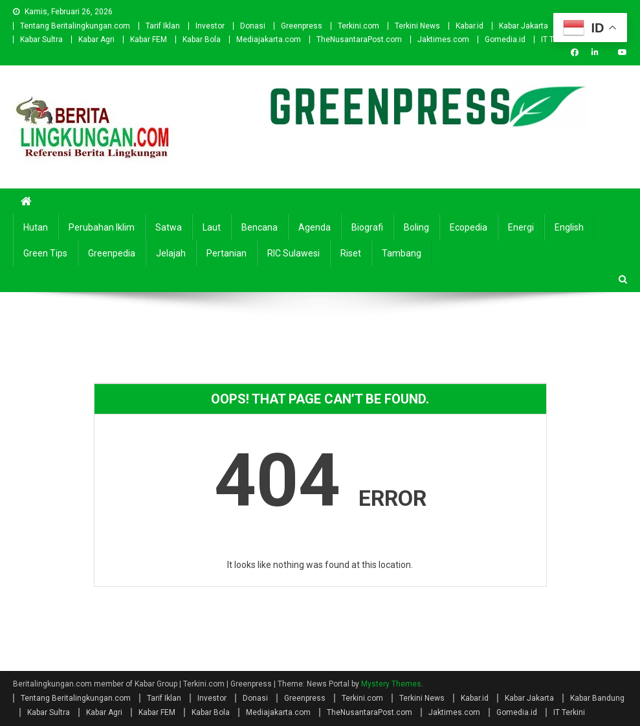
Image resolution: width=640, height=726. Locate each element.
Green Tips (45, 253)
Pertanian (226, 253)
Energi (521, 227)
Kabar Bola (201, 39)
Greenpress (301, 25)
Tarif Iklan (163, 25)
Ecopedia (468, 227)
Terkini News (417, 25)
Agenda (314, 227)
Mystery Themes (391, 683)
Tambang (401, 253)
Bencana (259, 227)
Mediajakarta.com (268, 39)
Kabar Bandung (597, 698)
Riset (350, 253)
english (569, 227)
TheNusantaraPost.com (359, 39)
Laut (212, 227)
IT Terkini (569, 712)
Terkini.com (358, 25)
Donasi (252, 25)
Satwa (168, 227)
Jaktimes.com (443, 39)
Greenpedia (111, 253)
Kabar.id (469, 25)
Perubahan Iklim (102, 227)
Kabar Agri (96, 39)
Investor (210, 25)
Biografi (367, 227)
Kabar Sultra (41, 39)
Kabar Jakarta (523, 25)
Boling (416, 227)
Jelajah (171, 253)
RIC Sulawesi (293, 253)
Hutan (35, 227)
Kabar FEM (148, 39)
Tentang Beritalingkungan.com (75, 25)
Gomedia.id (505, 39)
